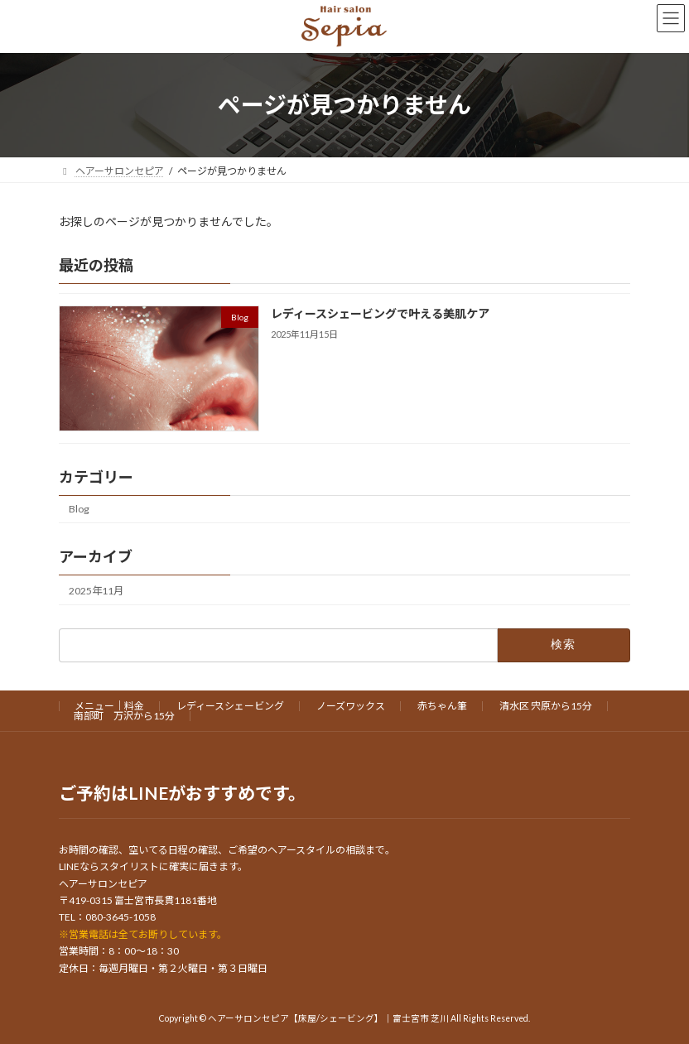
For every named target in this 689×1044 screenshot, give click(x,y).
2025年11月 (96, 590)
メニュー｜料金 (109, 706)
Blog (79, 509)
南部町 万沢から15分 (124, 716)
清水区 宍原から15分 (545, 706)
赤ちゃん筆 (442, 706)
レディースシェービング (230, 706)
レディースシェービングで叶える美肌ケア (380, 313)
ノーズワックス (350, 706)
